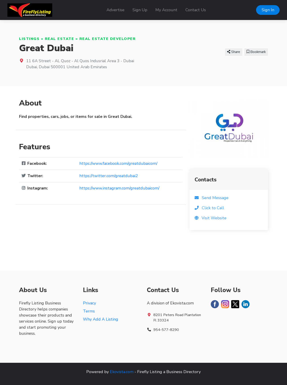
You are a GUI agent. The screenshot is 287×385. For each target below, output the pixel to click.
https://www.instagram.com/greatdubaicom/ (119, 188)
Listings (29, 38)
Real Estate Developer (107, 38)
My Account (166, 10)
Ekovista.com (121, 371)
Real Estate (59, 38)
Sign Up (140, 10)
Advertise (115, 10)
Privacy (89, 303)
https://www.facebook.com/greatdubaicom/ (118, 163)
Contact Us (195, 10)
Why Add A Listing (100, 319)
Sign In (268, 10)
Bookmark (256, 51)
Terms (89, 311)
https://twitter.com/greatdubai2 (108, 175)
